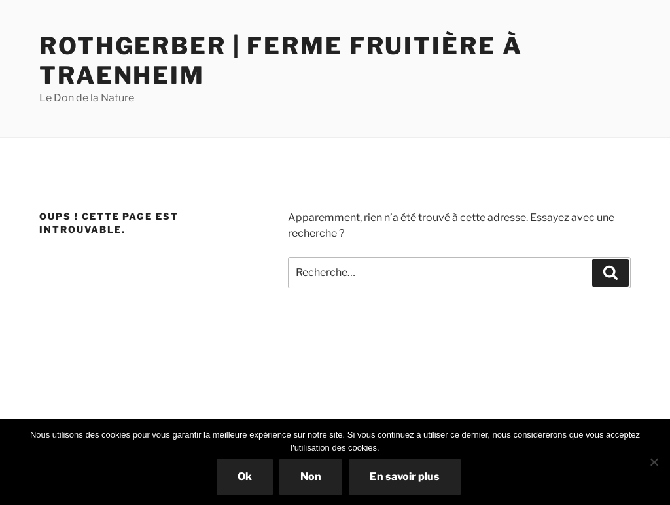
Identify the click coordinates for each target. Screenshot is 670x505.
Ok (245, 476)
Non (310, 476)
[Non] (653, 461)
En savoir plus (405, 476)
